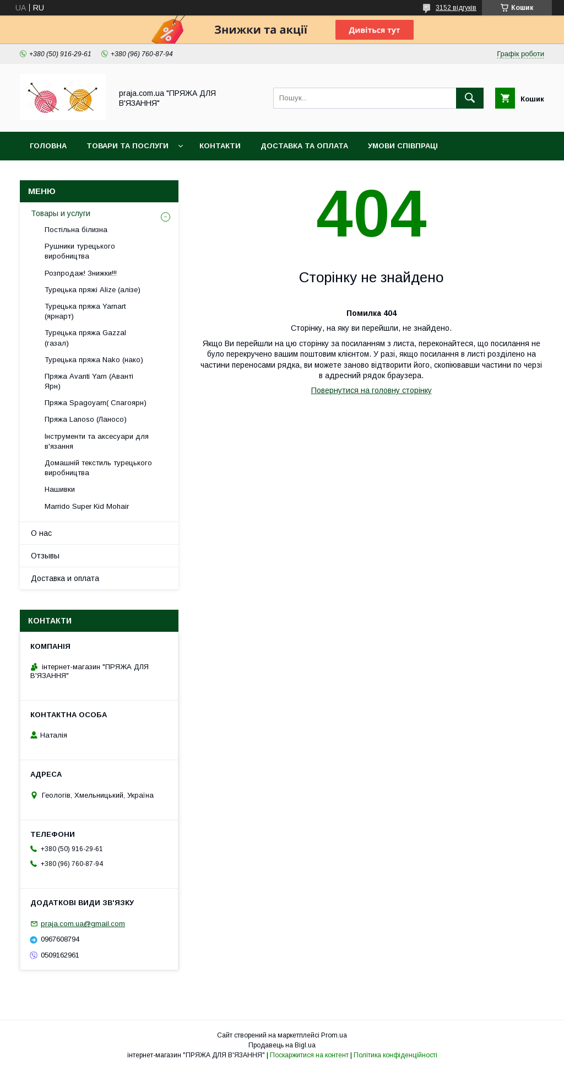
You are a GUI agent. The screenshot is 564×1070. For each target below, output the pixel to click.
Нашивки (60, 489)
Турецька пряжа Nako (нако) (94, 360)
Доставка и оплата (65, 578)
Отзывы (45, 555)
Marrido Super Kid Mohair (87, 506)
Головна (48, 146)
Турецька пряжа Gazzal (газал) (85, 338)
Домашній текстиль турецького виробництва (98, 468)
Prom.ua (334, 1035)
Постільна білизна (76, 229)
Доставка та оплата (304, 146)
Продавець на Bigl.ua (282, 1045)
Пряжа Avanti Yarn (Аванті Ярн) (89, 381)
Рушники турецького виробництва (80, 251)
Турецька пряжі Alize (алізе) (92, 290)
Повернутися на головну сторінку (371, 390)
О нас (41, 533)
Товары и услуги (60, 213)
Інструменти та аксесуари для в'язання (97, 441)
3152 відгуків (456, 8)
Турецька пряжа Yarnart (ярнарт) (85, 311)
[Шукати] (470, 98)
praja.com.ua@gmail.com (83, 924)
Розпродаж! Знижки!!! (81, 273)
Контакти (220, 146)
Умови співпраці (403, 146)
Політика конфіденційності (395, 1055)
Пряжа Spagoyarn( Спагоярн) (96, 403)
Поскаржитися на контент (309, 1055)
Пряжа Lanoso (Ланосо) (86, 419)
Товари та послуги (127, 146)
